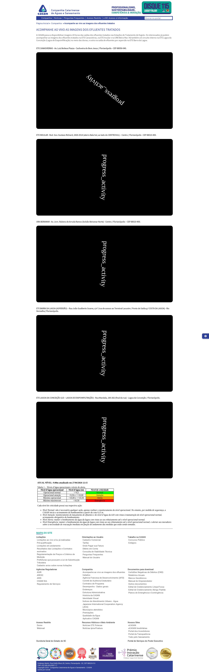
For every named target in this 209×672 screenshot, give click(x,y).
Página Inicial (42, 23)
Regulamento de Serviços (48, 583)
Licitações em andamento (49, 545)
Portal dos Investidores (139, 631)
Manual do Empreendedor (140, 581)
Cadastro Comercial (92, 539)
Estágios (132, 542)
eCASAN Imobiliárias (137, 628)
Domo (39, 625)
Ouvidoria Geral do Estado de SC (51, 641)
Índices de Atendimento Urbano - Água (100, 601)
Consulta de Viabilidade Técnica (97, 551)
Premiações (88, 612)
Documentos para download (141, 569)
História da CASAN (91, 595)
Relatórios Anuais (136, 575)
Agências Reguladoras (46, 569)
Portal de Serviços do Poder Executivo (145, 641)
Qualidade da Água (91, 615)
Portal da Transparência (139, 634)
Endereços (87, 589)
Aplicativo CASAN (91, 618)
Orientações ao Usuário (92, 537)
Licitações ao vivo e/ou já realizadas (53, 539)
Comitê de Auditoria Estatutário (97, 580)
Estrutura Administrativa (94, 592)
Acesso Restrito (94, 18)
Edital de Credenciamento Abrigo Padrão (147, 589)
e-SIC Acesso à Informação (115, 18)
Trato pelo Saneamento (139, 637)
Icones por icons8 (44, 670)
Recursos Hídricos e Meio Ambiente (98, 622)
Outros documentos (137, 583)
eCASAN (132, 625)
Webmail (41, 628)
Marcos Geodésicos (137, 578)
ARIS (39, 578)
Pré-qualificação (44, 542)
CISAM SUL (42, 581)
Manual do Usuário (91, 557)
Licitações (41, 537)
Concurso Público (136, 539)
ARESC (40, 575)
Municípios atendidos (93, 609)
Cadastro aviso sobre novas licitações (54, 565)
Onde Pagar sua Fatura (93, 545)
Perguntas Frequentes (74, 18)
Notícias (58, 18)
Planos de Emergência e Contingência (145, 592)
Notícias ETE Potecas (92, 625)
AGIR (39, 572)
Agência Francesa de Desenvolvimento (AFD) (103, 577)
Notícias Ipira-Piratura (93, 628)
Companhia (46, 18)
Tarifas (86, 542)
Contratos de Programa (93, 583)
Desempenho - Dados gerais (95, 586)
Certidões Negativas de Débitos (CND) (145, 572)
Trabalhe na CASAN (137, 537)
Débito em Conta (90, 548)
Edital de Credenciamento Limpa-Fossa (146, 586)
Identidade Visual (91, 598)
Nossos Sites (134, 622)
